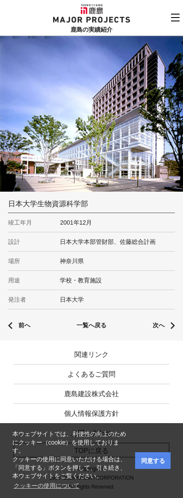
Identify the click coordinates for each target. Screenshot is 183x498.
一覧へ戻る (91, 325)
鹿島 (91, 9)
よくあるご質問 (91, 374)
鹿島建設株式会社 (91, 393)
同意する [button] (153, 460)
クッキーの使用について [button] (47, 485)
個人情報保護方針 (91, 413)
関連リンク (91, 354)
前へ (24, 325)
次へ (159, 325)
